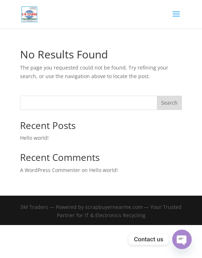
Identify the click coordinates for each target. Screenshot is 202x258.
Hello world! (34, 137)
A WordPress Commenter (50, 170)
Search (169, 102)
